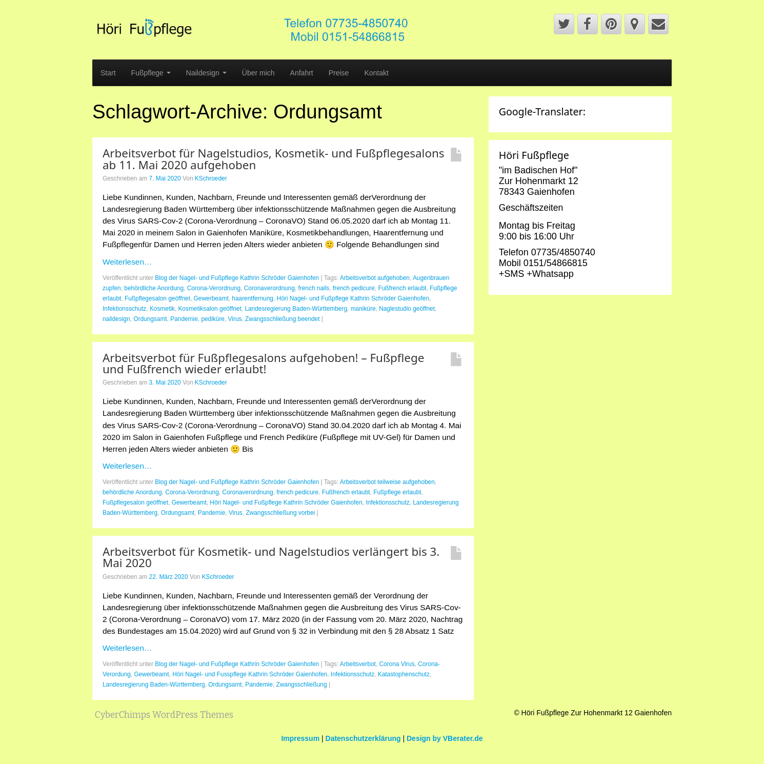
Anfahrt (301, 73)
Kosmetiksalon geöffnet (209, 308)
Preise (339, 73)
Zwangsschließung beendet (282, 319)
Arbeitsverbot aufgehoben (375, 278)
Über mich (258, 73)
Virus (235, 319)
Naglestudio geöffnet (407, 308)
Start (108, 73)
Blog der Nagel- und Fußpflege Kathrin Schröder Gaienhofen (237, 278)
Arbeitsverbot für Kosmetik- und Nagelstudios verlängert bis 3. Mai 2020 (271, 557)
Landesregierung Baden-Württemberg (296, 308)
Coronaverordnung (269, 288)
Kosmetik (162, 308)
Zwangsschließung (301, 684)
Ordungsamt (150, 319)
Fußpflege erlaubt (397, 492)
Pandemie (184, 319)
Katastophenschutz (404, 674)
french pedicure (354, 288)
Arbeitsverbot (358, 664)
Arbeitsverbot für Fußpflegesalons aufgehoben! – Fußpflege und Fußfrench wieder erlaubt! (263, 363)
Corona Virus (396, 664)
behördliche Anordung (154, 288)
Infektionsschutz (124, 308)
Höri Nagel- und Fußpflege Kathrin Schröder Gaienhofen (353, 298)
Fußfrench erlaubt (402, 288)
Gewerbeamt (211, 298)
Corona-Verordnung (213, 288)
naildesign (116, 319)
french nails (313, 288)
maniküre (363, 308)
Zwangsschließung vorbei (280, 512)
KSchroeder (211, 178)
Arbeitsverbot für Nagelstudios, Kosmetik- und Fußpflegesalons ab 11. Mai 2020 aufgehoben (274, 158)
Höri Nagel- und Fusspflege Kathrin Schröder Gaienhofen (249, 674)
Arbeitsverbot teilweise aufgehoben (387, 482)
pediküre (213, 319)
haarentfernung (252, 298)
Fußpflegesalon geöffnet (157, 298)
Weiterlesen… (127, 261)
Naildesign (206, 73)
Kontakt (376, 73)
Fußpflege (151, 73)
